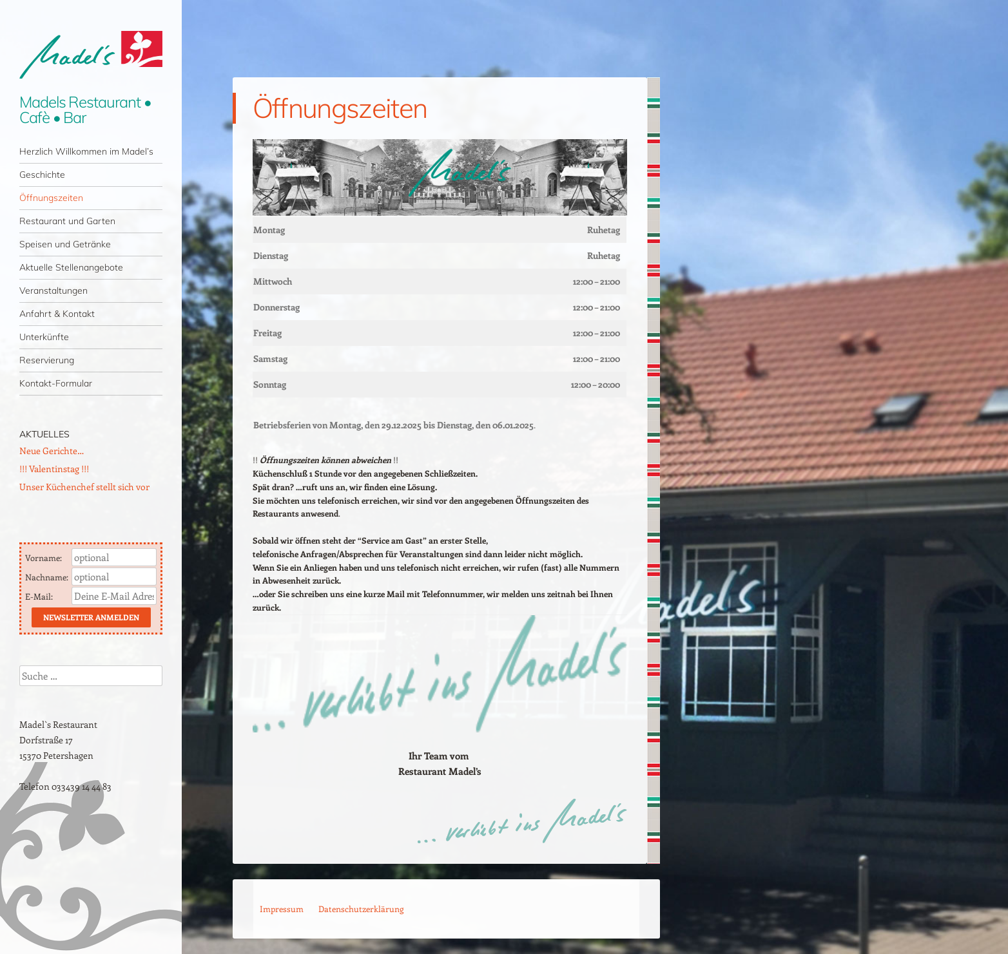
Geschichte (42, 174)
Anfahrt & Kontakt (57, 314)
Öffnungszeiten (51, 198)
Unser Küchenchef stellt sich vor (84, 487)
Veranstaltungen (53, 290)
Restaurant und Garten (67, 221)
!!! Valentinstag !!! (54, 469)
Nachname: (47, 576)
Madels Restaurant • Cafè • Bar (85, 109)
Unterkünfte (44, 337)
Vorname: (44, 557)
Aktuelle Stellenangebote (71, 267)
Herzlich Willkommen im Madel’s (86, 151)
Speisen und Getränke (65, 244)
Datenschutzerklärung (360, 908)
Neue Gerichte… (51, 450)
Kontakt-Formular (55, 383)
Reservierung (46, 360)
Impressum (282, 908)
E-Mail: (40, 596)
